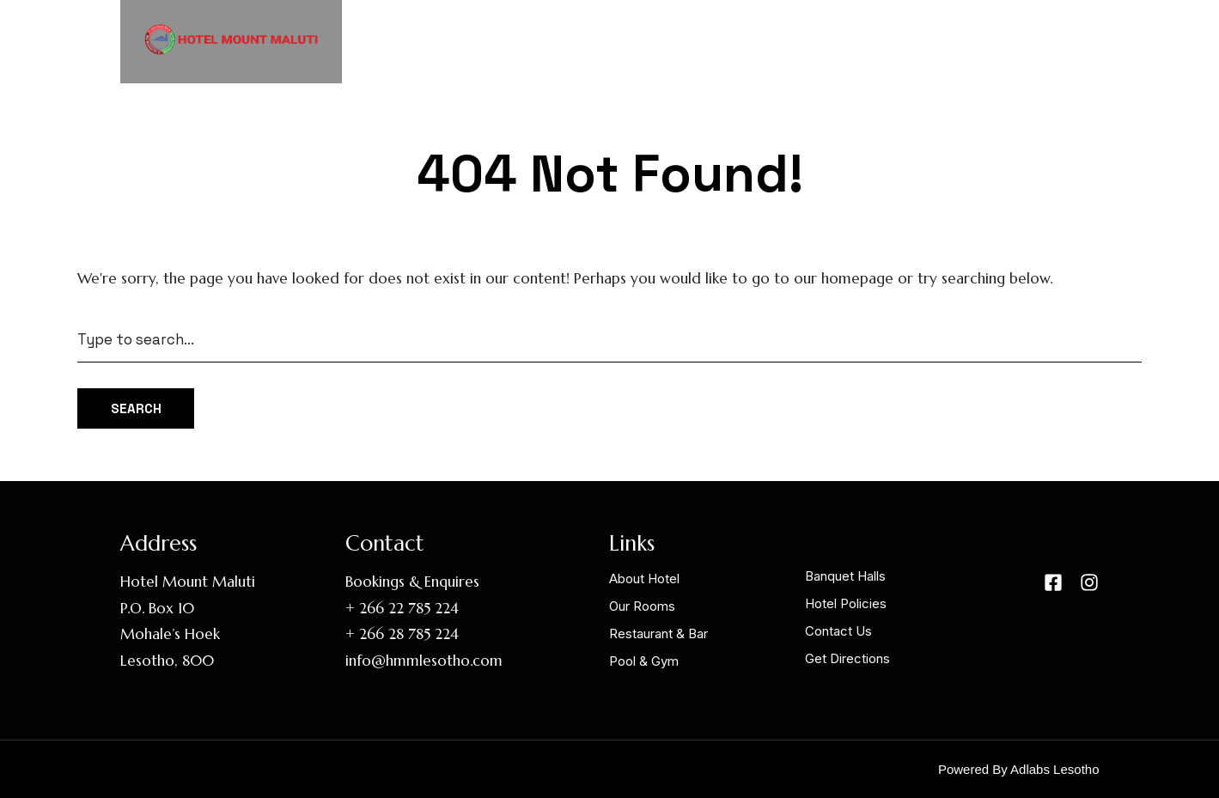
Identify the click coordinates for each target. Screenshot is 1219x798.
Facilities (853, 39)
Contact (1044, 39)
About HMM (634, 39)
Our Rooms (740, 39)
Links (950, 39)
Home (543, 39)
